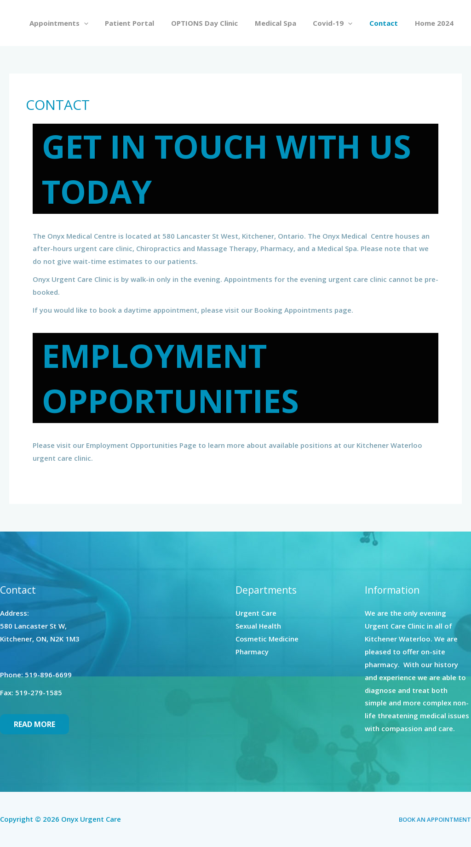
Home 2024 (435, 23)
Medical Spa (286, 23)
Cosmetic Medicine (267, 638)
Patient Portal (146, 23)
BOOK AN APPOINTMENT (435, 819)
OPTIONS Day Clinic (218, 23)
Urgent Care (256, 613)
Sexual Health (258, 625)
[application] (103, 23)
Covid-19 (340, 23)
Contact (388, 23)
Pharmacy (252, 651)
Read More (34, 724)
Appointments (78, 23)
